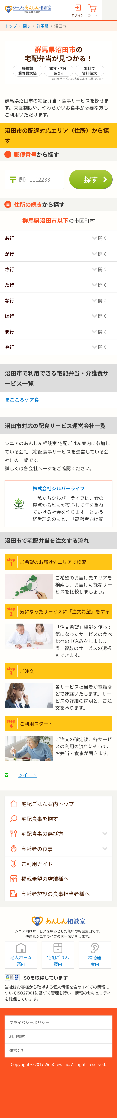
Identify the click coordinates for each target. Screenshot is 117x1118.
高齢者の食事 (37, 849)
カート (92, 15)
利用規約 (17, 1036)
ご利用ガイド (37, 864)
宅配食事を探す (39, 818)
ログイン (78, 15)
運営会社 (17, 1050)
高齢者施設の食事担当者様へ (55, 894)
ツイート (27, 774)
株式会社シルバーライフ (59, 488)
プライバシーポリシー (29, 1022)
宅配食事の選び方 (42, 833)
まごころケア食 (22, 399)
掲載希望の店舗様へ (45, 879)
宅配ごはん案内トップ (47, 804)
